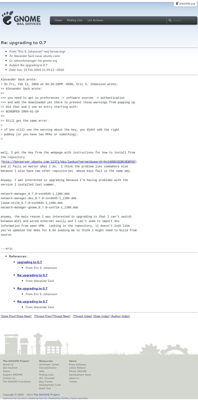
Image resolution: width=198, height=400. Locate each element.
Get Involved (10, 367)
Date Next (24, 316)
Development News (80, 374)
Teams (6, 371)
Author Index (120, 316)
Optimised (8, 398)
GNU (85, 398)
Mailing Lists (75, 20)
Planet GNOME (78, 371)
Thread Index (82, 316)
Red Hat (43, 398)
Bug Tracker (46, 381)
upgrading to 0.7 (29, 262)
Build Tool (45, 388)
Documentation (48, 367)
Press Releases (77, 364)
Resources (46, 361)
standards (22, 398)
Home (58, 20)
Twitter (73, 381)
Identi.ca (74, 378)
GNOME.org (187, 3)
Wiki (41, 371)
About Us (8, 364)
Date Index (101, 316)
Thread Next (61, 316)
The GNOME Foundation (17, 381)
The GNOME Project (16, 361)
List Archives (95, 20)
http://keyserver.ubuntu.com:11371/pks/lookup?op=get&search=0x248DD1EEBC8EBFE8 (68, 162)
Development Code (50, 385)
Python (74, 398)
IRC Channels (47, 378)
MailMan (65, 398)
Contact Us (9, 378)
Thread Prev (43, 316)
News (72, 361)
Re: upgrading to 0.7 (32, 275)
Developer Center (49, 364)
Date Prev (8, 316)
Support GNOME (13, 374)
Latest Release (77, 367)
